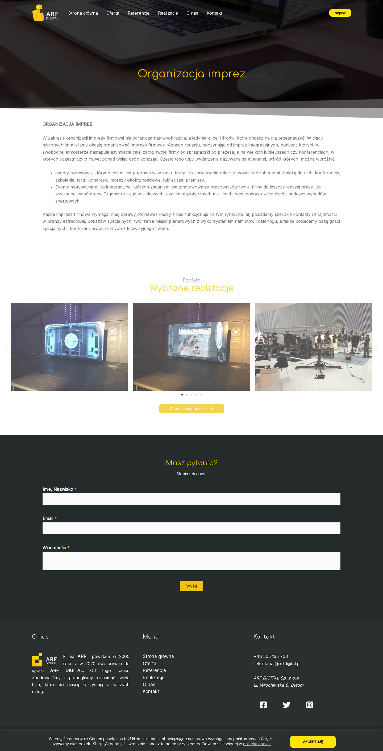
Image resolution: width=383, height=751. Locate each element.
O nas (192, 13)
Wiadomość (56, 547)
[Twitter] (287, 705)
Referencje (138, 13)
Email (50, 518)
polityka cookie (257, 743)
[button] (182, 395)
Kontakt (214, 13)
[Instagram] (310, 705)
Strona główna (83, 13)
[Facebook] (263, 705)
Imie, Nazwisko (60, 489)
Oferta (112, 13)
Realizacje (168, 13)
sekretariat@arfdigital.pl (277, 663)
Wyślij (191, 586)
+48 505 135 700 (270, 656)
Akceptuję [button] (313, 742)
